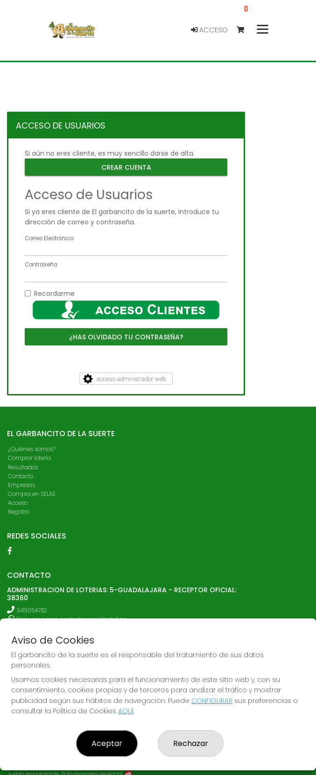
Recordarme (54, 293)
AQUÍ (125, 711)
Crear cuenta (126, 167)
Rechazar (190, 743)
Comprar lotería (29, 458)
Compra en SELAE (32, 494)
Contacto (20, 476)
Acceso (209, 30)
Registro (18, 512)
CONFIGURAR (211, 700)
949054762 (32, 610)
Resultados (23, 467)
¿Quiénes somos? (32, 449)
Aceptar (106, 743)
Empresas (21, 485)
